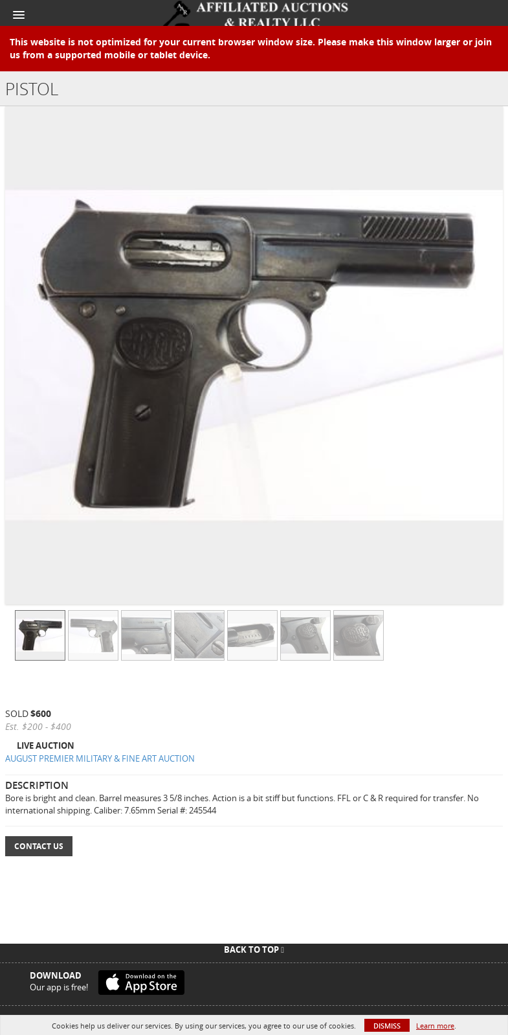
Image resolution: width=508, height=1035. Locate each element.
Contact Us (38, 846)
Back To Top (254, 949)
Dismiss (387, 1025)
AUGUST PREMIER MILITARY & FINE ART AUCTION (100, 758)
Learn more (435, 1025)
